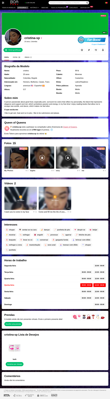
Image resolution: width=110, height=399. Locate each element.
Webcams (44, 7)
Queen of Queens (70, 127)
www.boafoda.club (30, 390)
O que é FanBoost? (99, 44)
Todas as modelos (8, 7)
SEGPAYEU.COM (55, 390)
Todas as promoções (59, 7)
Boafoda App (85, 7)
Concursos (73, 7)
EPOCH (47, 390)
